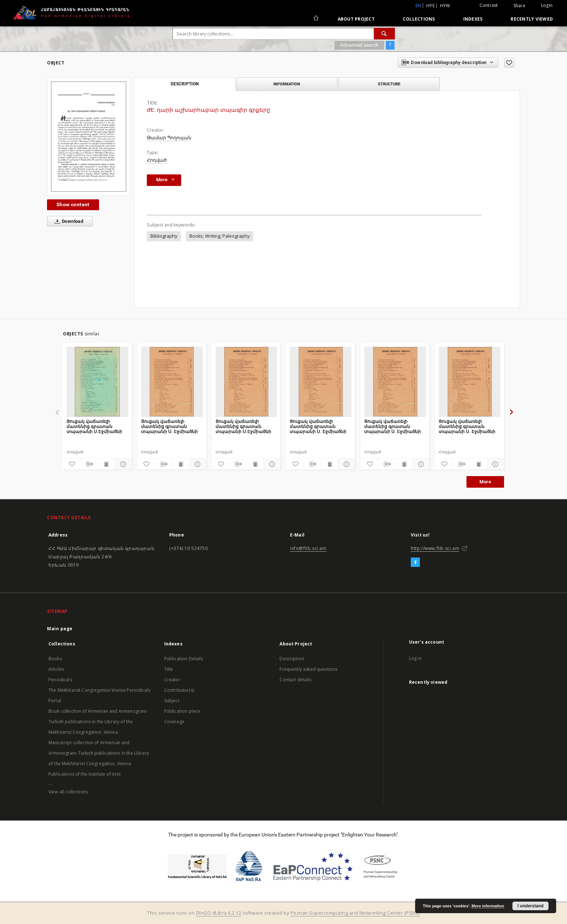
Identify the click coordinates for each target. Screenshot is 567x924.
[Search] (384, 33)
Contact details (295, 680)
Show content (73, 204)
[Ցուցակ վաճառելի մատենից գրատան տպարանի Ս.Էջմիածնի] (97, 381)
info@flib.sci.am (308, 548)
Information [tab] (286, 83)
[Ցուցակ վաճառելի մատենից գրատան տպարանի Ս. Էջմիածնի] (171, 381)
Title (168, 669)
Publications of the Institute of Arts (84, 774)
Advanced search (359, 45)
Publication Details (183, 659)
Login (547, 5)
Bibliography (163, 236)
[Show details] (122, 464)
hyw (445, 5)
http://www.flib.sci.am (435, 548)
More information (488, 906)
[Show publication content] (106, 464)
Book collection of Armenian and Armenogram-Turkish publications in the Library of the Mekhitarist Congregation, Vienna (98, 721)
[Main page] (315, 19)
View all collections (68, 792)
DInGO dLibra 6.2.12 (219, 913)
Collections (419, 19)
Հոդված (157, 160)
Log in (415, 658)
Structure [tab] (389, 83)
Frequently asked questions (308, 669)
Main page (60, 629)
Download (67, 221)
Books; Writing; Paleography (219, 236)
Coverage (174, 722)
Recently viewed (532, 19)
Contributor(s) (179, 690)
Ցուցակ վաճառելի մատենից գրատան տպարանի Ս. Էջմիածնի (169, 426)
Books (55, 659)
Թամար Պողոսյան (169, 138)
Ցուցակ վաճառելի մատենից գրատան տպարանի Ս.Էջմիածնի (94, 426)
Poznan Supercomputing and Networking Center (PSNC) (355, 913)
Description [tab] (185, 83)
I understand (530, 905)
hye (430, 5)
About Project (356, 19)
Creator (172, 680)
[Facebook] (415, 562)
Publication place (182, 711)
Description (292, 659)
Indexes (473, 19)
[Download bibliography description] (88, 464)
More (485, 481)
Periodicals (60, 680)
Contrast (488, 5)
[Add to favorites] (509, 63)
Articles (56, 669)
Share (519, 6)
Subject (171, 701)
